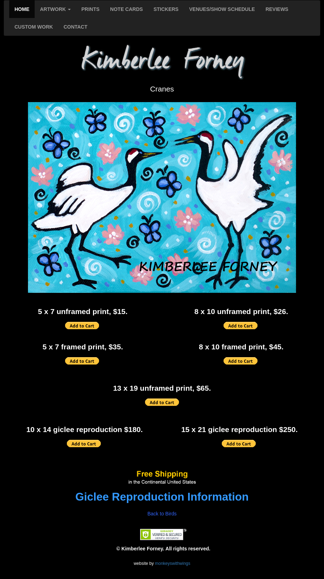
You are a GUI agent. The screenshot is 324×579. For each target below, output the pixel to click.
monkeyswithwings (172, 563)
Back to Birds (162, 513)
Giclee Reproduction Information (162, 496)
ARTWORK (55, 9)
